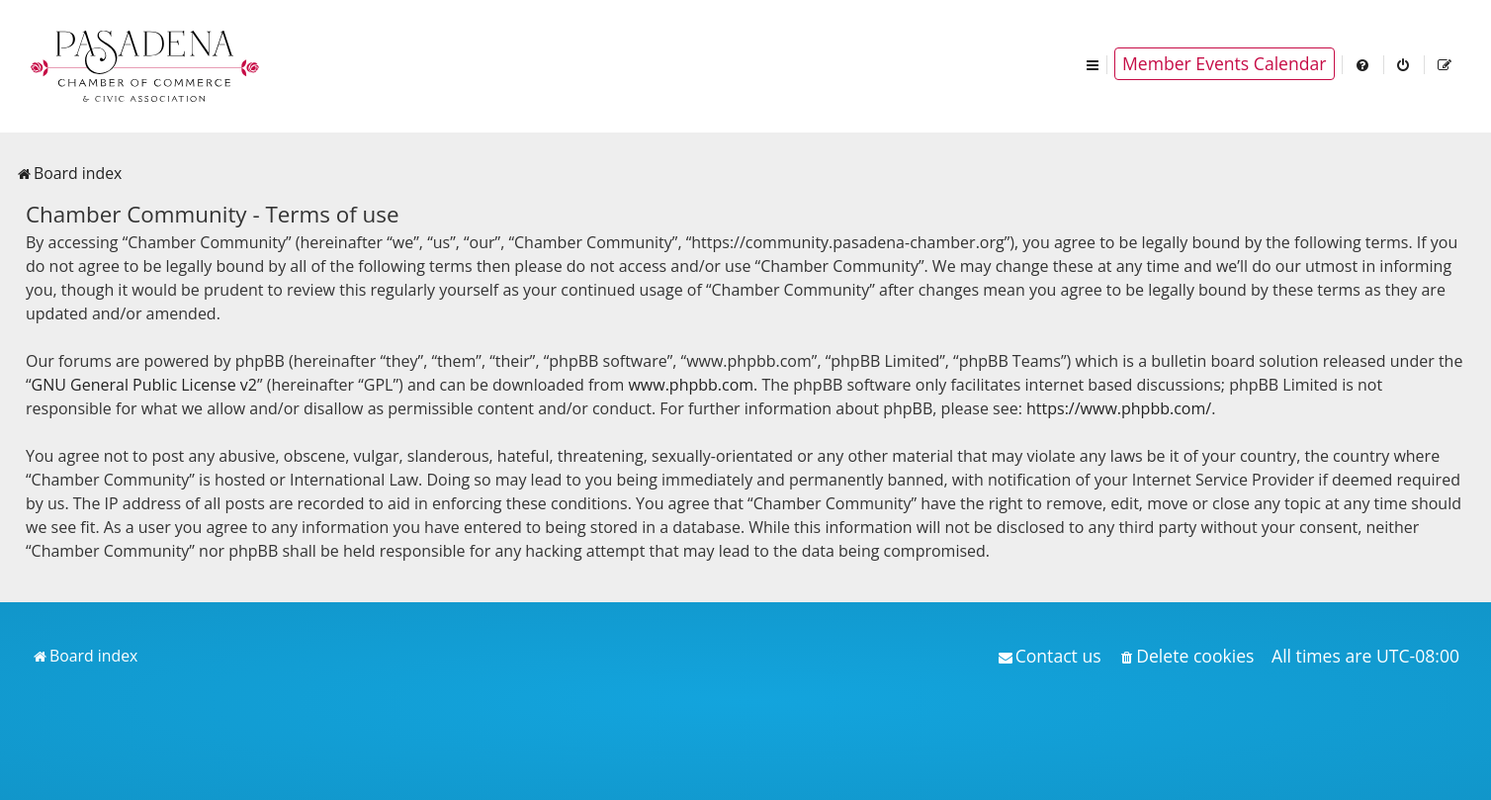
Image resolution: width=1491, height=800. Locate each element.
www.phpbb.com (690, 385)
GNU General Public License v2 (144, 385)
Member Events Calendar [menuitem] (1224, 63)
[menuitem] (1363, 63)
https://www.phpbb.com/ (1118, 408)
